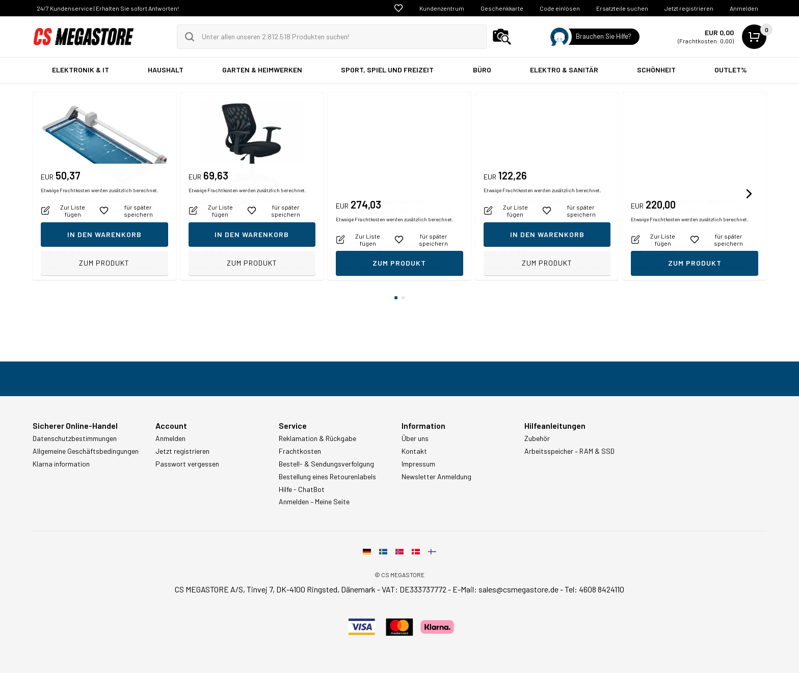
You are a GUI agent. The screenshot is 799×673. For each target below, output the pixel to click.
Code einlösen (560, 8)
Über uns (415, 438)
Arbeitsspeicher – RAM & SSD (569, 451)
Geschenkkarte (502, 8)
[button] (749, 194)
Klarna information (61, 464)
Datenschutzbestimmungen (75, 438)
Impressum (418, 464)
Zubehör (537, 438)
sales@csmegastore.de (518, 589)
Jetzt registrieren (688, 8)
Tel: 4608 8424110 (594, 589)
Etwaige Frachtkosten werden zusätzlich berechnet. (99, 267)
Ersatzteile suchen (622, 8)
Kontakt (414, 451)
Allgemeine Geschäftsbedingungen (86, 451)
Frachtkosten (300, 451)
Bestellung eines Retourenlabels (327, 477)
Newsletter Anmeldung (436, 477)
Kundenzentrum (441, 8)
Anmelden (744, 8)
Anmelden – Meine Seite (314, 502)
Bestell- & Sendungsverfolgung (326, 464)
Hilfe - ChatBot (302, 489)
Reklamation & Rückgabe (317, 438)
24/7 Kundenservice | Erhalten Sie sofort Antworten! (108, 8)
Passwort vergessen (187, 464)
